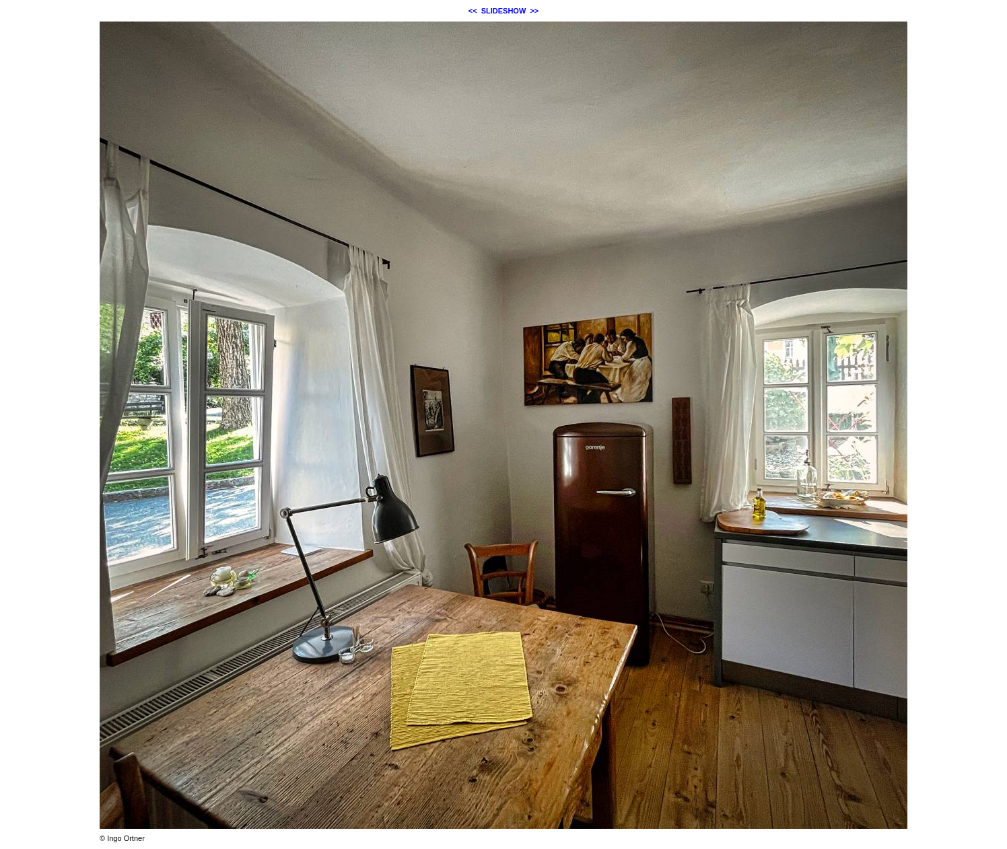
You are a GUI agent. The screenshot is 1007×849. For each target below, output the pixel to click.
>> (534, 11)
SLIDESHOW (503, 11)
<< (472, 11)
